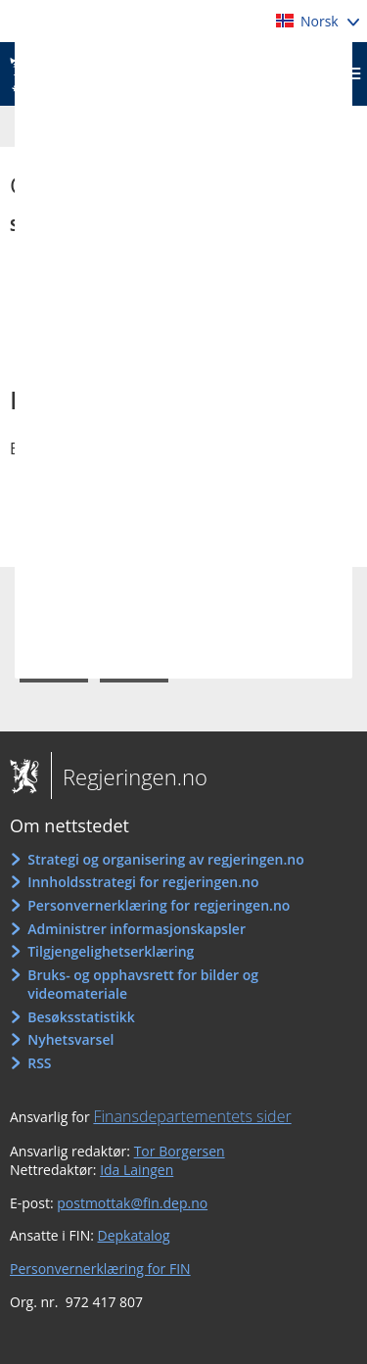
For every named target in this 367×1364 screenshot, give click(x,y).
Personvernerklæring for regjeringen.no (158, 905)
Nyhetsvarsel (70, 1039)
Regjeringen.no (129, 776)
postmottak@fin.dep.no (132, 1203)
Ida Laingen (136, 1169)
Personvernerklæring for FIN (100, 1268)
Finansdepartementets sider (192, 1116)
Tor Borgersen (179, 1151)
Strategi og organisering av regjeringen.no (165, 859)
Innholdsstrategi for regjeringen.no (142, 881)
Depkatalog (134, 1235)
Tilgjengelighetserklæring (110, 951)
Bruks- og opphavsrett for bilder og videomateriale (142, 984)
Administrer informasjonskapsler (136, 928)
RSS (39, 1063)
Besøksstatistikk (81, 1017)
